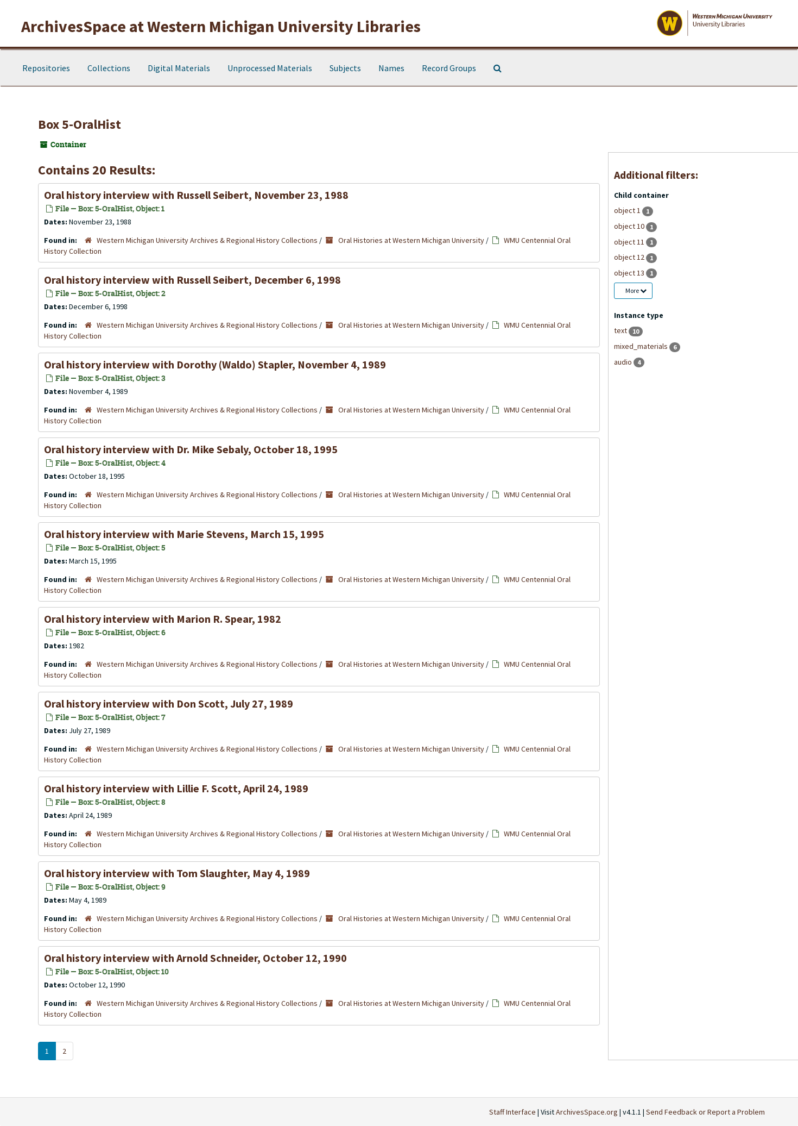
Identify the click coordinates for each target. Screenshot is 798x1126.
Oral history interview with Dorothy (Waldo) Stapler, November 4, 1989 (215, 364)
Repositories (46, 67)
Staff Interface (512, 1112)
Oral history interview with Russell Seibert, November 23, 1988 (196, 195)
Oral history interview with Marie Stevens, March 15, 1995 (184, 534)
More (636, 290)
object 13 (630, 273)
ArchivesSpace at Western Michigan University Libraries (221, 26)
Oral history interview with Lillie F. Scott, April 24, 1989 (176, 788)
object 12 (630, 257)
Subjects (345, 67)
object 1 (628, 210)
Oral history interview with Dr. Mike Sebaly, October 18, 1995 (191, 449)
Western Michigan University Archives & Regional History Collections (207, 240)
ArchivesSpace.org (587, 1112)
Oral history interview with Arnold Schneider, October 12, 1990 (195, 958)
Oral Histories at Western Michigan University (411, 240)
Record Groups (449, 67)
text (621, 330)
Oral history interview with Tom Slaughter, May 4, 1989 (177, 873)
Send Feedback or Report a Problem (705, 1112)
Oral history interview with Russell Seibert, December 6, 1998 (192, 279)
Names (391, 67)
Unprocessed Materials (269, 67)
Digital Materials (179, 67)
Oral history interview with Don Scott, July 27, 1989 (168, 703)
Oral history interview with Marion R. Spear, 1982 (162, 618)
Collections (108, 67)
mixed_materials (641, 346)
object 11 (630, 242)
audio (624, 362)
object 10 (630, 226)
